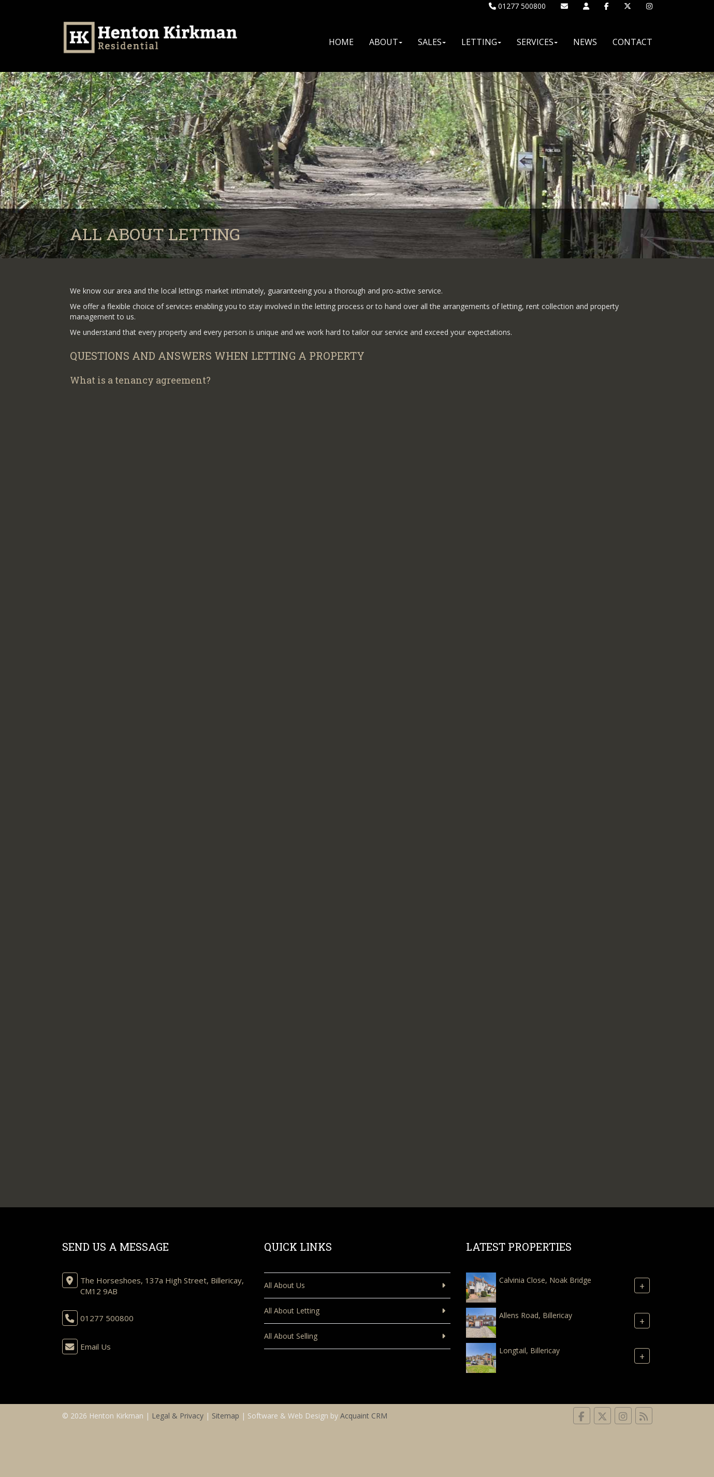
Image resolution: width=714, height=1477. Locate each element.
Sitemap (225, 1416)
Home (341, 42)
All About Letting (291, 1310)
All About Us (284, 1285)
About (385, 42)
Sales (432, 42)
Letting (481, 42)
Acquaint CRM (363, 1416)
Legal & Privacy (177, 1416)
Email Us (95, 1346)
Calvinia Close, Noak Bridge (545, 1280)
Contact (632, 42)
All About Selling (290, 1336)
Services (537, 42)
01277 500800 (517, 6)
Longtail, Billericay (529, 1350)
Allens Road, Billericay (535, 1315)
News (585, 42)
